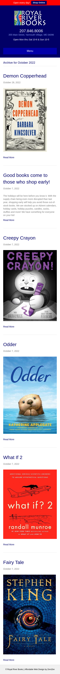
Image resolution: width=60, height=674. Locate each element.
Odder (9, 344)
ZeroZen (51, 669)
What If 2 (12, 457)
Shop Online (39, 2)
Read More (8, 157)
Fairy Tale (13, 562)
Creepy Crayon (19, 238)
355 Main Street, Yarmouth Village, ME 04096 (31, 34)
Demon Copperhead (24, 75)
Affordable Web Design (34, 669)
